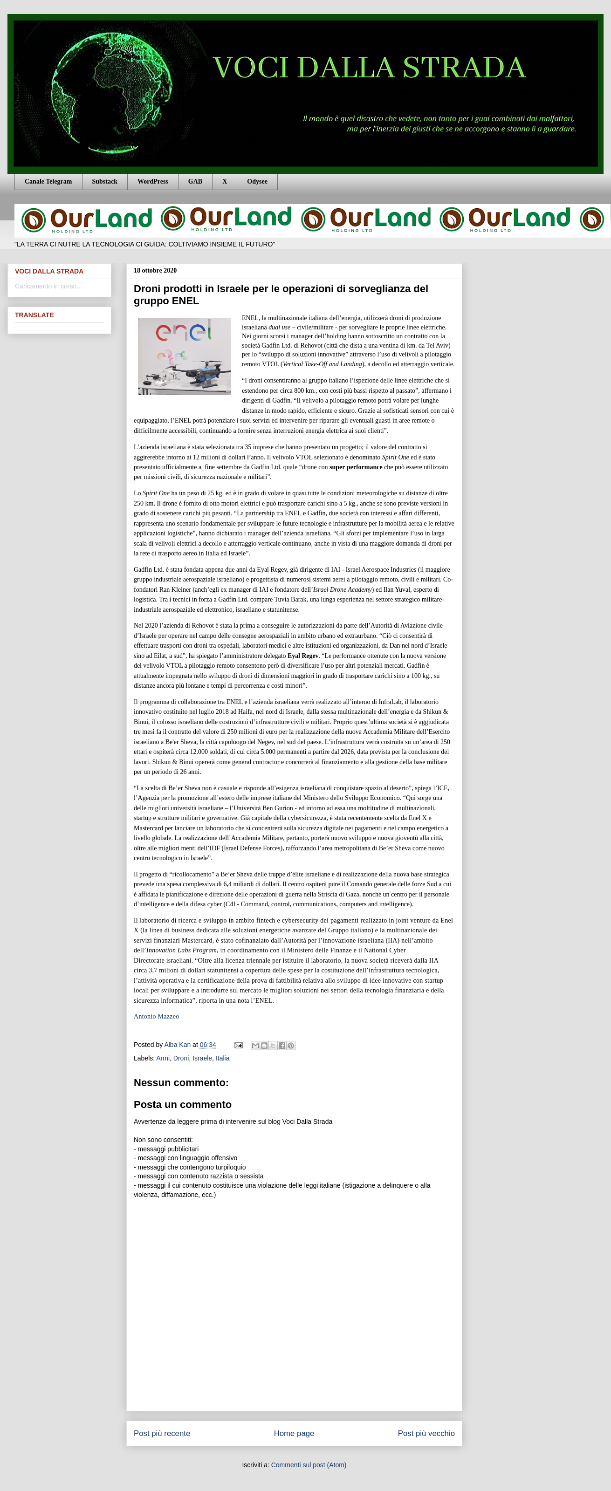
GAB (195, 181)
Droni (181, 1058)
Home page (294, 1433)
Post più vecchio (426, 1433)
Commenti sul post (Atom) (309, 1465)
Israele (202, 1058)
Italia (223, 1058)
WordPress (152, 181)
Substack (104, 181)
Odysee (257, 181)
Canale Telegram (48, 181)
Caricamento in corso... (48, 286)
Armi (163, 1058)
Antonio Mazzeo (156, 1016)
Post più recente (162, 1433)
